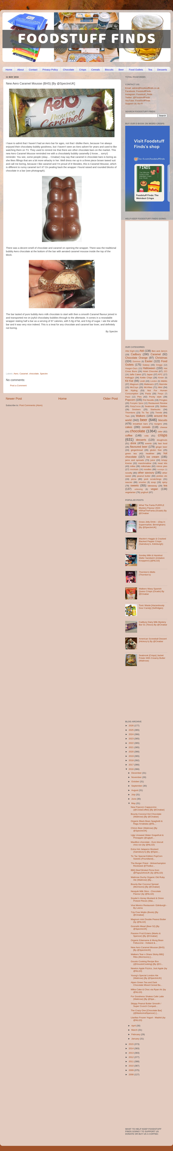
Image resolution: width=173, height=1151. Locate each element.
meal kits (162, 463)
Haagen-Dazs (131, 368)
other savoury (146, 472)
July (133, 794)
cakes (128, 427)
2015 (131, 1044)
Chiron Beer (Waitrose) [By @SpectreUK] (144, 829)
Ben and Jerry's (159, 351)
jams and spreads (134, 460)
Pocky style (155, 396)
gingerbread (137, 450)
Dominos (137, 361)
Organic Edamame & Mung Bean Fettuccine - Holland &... (147, 941)
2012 (131, 1057)
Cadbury (136, 354)
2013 (131, 1053)
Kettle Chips (146, 377)
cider (160, 431)
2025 (131, 730)
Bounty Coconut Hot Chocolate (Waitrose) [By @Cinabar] (146, 815)
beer (143, 420)
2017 (131, 764)
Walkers (140, 415)
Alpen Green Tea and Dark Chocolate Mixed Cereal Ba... (146, 983)
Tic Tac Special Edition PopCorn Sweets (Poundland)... (146, 857)
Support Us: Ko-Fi (134, 103)
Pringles (163, 400)
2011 (131, 1061)
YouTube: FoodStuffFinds (137, 100)
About (20, 69)
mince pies (161, 466)
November (136, 777)
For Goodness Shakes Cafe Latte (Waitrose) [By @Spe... (147, 997)
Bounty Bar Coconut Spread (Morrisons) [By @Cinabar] (145, 885)
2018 (131, 760)
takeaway (152, 485)
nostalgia (160, 469)
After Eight (130, 351)
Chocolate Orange (136, 357)
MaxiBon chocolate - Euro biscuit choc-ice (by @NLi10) (147, 843)
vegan (154, 488)
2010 (131, 1066)
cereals (146, 427)
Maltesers (149, 384)
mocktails (134, 469)
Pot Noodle (148, 400)
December (136, 773)
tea (165, 485)
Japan (150, 374)
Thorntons (130, 412)
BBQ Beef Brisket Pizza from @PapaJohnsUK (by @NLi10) (147, 871)
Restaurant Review (157, 403)
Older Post (110, 398)
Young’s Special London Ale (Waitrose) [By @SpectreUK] (146, 976)
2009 (131, 1070)
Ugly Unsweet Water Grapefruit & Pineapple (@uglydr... (147, 836)
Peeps (160, 394)
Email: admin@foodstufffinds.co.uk (142, 88)
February (136, 1034)
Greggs (159, 365)
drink (133, 443)
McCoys (134, 387)
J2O (165, 371)
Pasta (148, 393)
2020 (131, 751)
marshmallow (144, 463)
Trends (158, 412)
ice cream (152, 456)
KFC (160, 374)
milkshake (146, 466)
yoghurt (144, 492)
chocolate (34, 373)
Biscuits (109, 69)
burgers (158, 424)
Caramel (24, 373)
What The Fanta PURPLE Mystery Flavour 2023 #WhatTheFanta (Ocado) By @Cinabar (153, 509)
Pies (139, 396)
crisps (162, 435)
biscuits (162, 420)
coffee (128, 435)
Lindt (142, 381)
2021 (131, 747)
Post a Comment (18, 385)
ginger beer (161, 447)
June (134, 799)
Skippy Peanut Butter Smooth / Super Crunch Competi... (146, 1004)
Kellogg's (129, 377)
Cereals (95, 69)
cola (146, 435)
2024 (131, 734)
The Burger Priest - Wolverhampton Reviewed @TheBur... (148, 864)
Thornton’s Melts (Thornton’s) (147, 573)
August (135, 790)
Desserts (162, 69)
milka (132, 466)
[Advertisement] (55, 349)
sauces (128, 482)
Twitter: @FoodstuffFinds (137, 97)
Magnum (134, 384)
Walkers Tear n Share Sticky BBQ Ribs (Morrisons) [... (147, 955)
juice (152, 460)
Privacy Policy (50, 69)
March (134, 1030)
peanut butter (143, 476)
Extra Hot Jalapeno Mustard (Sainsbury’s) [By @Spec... (145, 850)
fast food (162, 443)
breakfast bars (140, 424)
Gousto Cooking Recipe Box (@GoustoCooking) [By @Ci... (147, 962)
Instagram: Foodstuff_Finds (138, 94)
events (148, 443)
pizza (133, 479)
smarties (142, 482)
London (153, 381)
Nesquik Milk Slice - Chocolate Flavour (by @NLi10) (146, 892)
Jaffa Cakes (135, 374)
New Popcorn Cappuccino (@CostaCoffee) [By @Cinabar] (147, 808)
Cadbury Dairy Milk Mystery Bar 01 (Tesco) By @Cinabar (153, 623)
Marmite (163, 384)
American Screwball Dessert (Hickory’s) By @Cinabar (153, 640)
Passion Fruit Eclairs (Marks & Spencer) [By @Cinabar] (146, 934)
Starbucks (155, 409)
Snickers (136, 409)
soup (153, 482)
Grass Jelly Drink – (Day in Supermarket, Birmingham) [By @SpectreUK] (152, 524)
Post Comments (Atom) (31, 405)
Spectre (44, 373)
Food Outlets (136, 69)
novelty (128, 473)
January (135, 1038)
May (133, 803)
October (135, 781)
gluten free (156, 450)
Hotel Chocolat (150, 371)
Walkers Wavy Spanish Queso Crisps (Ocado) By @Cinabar (151, 591)
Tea (150, 69)
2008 (131, 1074)
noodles (147, 469)
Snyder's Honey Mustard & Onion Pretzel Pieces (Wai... (147, 899)
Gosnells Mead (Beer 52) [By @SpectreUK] (145, 927)
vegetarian (130, 492)
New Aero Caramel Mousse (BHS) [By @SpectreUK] (148, 948)
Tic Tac (145, 412)
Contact (33, 69)
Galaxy (146, 365)
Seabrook (149, 406)
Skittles (163, 406)
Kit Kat (129, 380)
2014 (131, 1048)
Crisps (82, 69)
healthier (150, 453)
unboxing (138, 489)
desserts (141, 439)
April (133, 1025)
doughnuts (162, 440)
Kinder (161, 378)
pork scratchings (152, 479)
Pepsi (127, 397)
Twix (127, 416)
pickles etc (162, 476)
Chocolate (68, 69)
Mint (160, 387)
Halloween (149, 368)
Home (9, 69)
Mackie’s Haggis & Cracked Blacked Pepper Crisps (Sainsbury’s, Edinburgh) (152, 541)
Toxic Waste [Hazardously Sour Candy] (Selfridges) (151, 606)
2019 (131, 756)
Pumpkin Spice (137, 403)
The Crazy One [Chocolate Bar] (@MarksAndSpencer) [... (146, 1011)
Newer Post (14, 398)
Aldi (141, 350)
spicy (164, 482)
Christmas (161, 357)
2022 (131, 743)
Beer (121, 69)
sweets (134, 485)
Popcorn (130, 399)
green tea (131, 453)
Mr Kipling (131, 390)
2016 (131, 769)
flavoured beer (138, 446)
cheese (163, 427)
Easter (149, 361)
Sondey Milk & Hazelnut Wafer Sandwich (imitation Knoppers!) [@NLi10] (151, 558)
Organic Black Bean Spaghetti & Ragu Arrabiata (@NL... (147, 822)
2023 (131, 738)
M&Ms (164, 381)
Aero (16, 373)
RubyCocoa (135, 406)
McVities (148, 387)
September (137, 786)
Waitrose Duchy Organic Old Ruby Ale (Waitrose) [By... (148, 878)
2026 (131, 725)
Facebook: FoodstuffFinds (138, 91)
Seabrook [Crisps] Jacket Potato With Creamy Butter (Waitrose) (152, 658)
